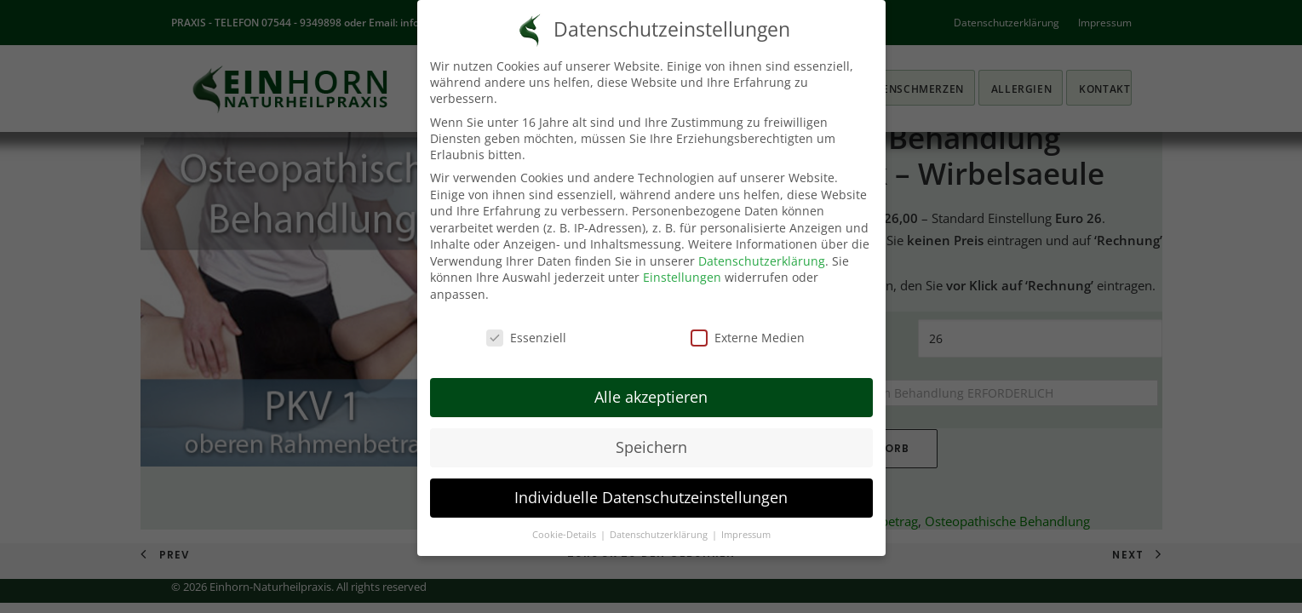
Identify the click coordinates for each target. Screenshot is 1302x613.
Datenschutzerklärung (761, 261)
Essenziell (526, 337)
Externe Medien (748, 337)
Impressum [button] (746, 535)
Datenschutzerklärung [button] (660, 535)
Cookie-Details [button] (565, 535)
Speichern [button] (651, 447)
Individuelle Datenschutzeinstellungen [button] (651, 497)
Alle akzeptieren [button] (651, 397)
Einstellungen (682, 277)
